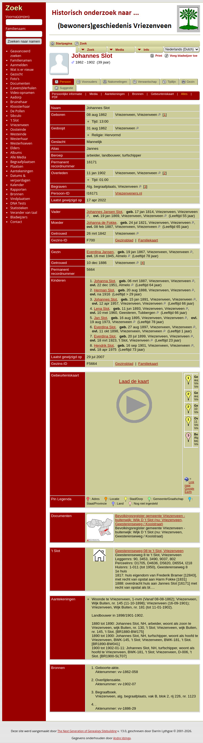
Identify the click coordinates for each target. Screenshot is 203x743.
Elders (15, 148)
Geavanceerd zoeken (20, 53)
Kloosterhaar (20, 106)
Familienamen (21, 60)
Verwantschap (145, 82)
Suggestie (64, 88)
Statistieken (19, 208)
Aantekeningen (21, 171)
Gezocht (16, 74)
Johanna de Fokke (101, 223)
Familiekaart (148, 240)
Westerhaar (19, 138)
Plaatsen (16, 166)
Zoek (13, 8)
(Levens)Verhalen (23, 88)
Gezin (188, 82)
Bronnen (17, 194)
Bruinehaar (18, 102)
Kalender (17, 185)
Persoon (63, 82)
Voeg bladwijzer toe (183, 55)
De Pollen (17, 111)
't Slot (14, 120)
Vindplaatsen (20, 198)
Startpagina (64, 43)
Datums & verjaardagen (20, 178)
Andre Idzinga (122, 738)
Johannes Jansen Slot (104, 212)
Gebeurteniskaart (162, 93)
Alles (184, 93)
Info (146, 49)
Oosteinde (18, 129)
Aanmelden (19, 65)
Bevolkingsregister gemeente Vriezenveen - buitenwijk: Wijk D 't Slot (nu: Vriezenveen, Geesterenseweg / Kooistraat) (150, 520)
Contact (16, 221)
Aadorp (15, 97)
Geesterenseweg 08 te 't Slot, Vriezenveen (149, 551)
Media (119, 49)
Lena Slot (101, 309)
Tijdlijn (169, 82)
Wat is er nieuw (22, 69)
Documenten (20, 83)
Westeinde (18, 134)
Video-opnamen (22, 92)
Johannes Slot (105, 299)
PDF (55, 97)
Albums (16, 152)
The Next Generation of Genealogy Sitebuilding (87, 731)
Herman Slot (104, 290)
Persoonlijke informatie (67, 93)
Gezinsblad (124, 240)
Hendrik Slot (104, 345)
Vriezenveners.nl (128, 193)
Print (158, 55)
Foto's (14, 78)
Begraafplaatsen (22, 162)
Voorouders (87, 82)
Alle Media (18, 157)
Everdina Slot (104, 327)
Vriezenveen (19, 125)
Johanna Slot (104, 281)
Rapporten (18, 189)
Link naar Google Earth (189, 486)
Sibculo (15, 115)
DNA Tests (18, 203)
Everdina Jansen (100, 252)
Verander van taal (23, 212)
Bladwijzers (18, 217)
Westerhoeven (21, 143)
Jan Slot (100, 318)
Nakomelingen (115, 82)
